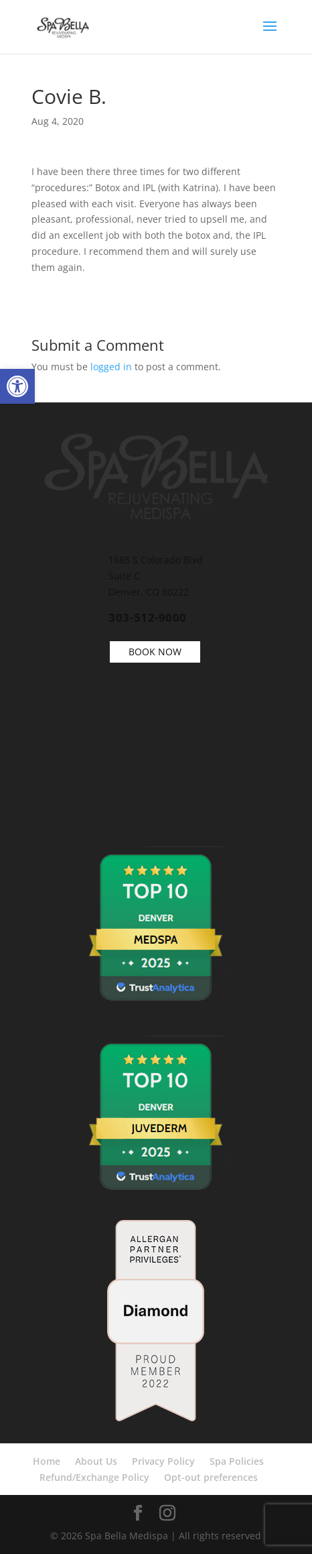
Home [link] (46, 1461)
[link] (17, 386)
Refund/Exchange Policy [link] (94, 1477)
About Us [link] (96, 1461)
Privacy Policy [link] (163, 1461)
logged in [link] (111, 366)
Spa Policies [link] (237, 1461)
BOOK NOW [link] (155, 651)
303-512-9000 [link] (147, 617)
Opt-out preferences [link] (211, 1477)
